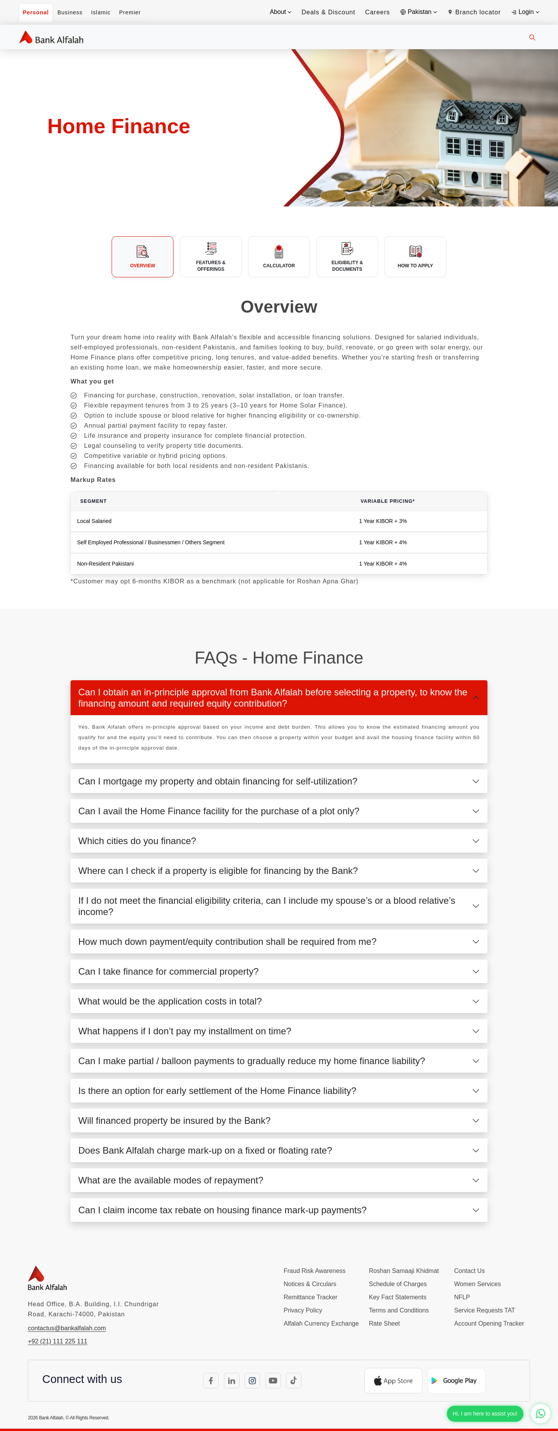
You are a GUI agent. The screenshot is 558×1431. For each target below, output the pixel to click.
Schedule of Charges (398, 1284)
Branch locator (474, 12)
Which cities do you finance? (137, 841)
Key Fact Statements (398, 1297)
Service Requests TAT (484, 1310)
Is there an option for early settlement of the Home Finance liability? (217, 1090)
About (280, 12)
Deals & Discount (328, 12)
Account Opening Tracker (489, 1323)
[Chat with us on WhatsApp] (541, 1414)
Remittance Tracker (311, 1297)
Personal (36, 12)
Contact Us (469, 1271)
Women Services (477, 1284)
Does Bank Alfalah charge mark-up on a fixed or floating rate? (205, 1150)
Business (70, 12)
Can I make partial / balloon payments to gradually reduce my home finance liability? (251, 1061)
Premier (130, 12)
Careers (377, 12)
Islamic (101, 12)
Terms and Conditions (399, 1310)
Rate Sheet (384, 1323)
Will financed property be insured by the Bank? (174, 1120)
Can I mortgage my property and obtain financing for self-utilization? (217, 781)
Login (525, 12)
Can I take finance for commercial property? (168, 971)
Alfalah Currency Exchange (321, 1323)
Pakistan (418, 12)
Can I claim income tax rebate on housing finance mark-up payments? (222, 1210)
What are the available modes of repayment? (171, 1180)
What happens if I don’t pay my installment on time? (184, 1031)
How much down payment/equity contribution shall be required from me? (227, 941)
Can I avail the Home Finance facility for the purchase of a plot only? (219, 811)
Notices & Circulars (310, 1284)
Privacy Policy (303, 1310)
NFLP (462, 1297)
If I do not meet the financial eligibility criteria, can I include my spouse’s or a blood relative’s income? (266, 906)
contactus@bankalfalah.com (67, 1328)
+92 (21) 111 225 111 (57, 1341)
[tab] (143, 256)
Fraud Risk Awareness (315, 1271)
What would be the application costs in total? (170, 1001)
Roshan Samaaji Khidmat (404, 1271)
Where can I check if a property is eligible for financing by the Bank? (218, 870)
